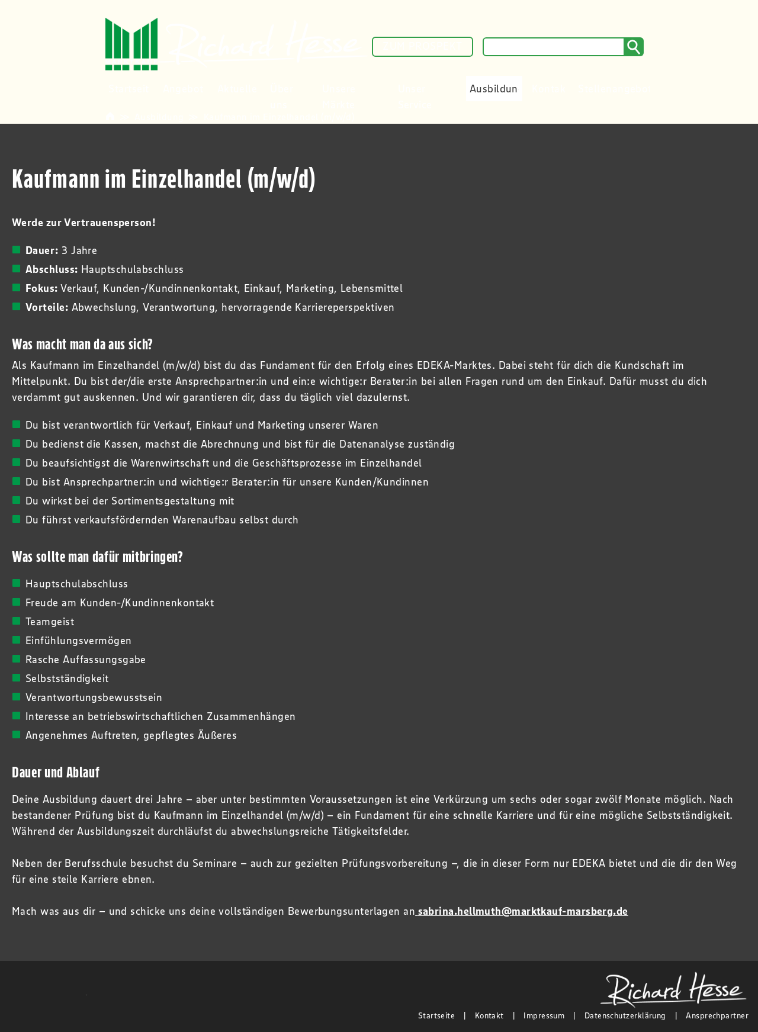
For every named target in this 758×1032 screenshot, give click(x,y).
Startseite (436, 1015)
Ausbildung (159, 117)
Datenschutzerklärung (625, 1015)
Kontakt (489, 1015)
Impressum (543, 1015)
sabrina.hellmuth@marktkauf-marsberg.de (523, 911)
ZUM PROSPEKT (422, 46)
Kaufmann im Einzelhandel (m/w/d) (279, 117)
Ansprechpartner (717, 1015)
